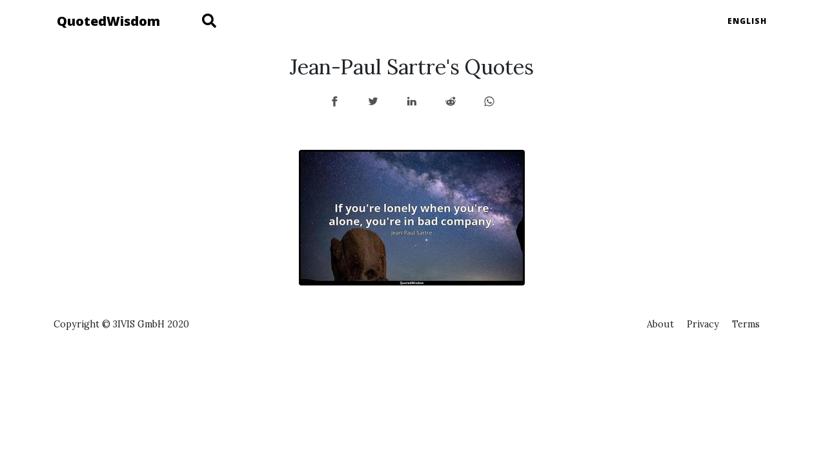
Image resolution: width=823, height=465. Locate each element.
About (660, 324)
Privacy (703, 324)
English (747, 21)
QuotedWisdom (108, 21)
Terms (746, 324)
